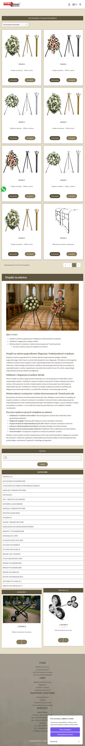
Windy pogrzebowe (12, 568)
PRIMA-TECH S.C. (42, 667)
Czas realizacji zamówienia (42, 705)
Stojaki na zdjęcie (11, 549)
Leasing (42, 700)
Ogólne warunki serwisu (42, 682)
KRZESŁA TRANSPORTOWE (14, 508)
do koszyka (13, 80)
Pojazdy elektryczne (13, 540)
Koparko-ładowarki (13, 504)
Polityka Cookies (42, 687)
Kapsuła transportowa (14, 490)
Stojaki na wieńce (11, 545)
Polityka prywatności (42, 690)
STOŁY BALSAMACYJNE (12, 558)
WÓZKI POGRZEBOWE (12, 563)
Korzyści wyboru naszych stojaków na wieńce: (30, 347)
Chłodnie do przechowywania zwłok (21, 486)
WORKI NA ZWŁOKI (11, 572)
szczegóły (30, 80)
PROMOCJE (8, 477)
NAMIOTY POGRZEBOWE (13, 531)
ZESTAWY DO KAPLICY (12, 581)
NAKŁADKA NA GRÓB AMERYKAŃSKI (18, 527)
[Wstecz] (65, 265)
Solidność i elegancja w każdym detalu (24, 341)
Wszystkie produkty (13, 586)
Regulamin (42, 685)
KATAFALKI (7, 495)
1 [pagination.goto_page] (69, 265)
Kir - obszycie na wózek (14, 499)
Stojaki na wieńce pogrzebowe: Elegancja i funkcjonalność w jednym (35, 339)
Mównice (7, 517)
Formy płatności (42, 697)
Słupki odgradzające (13, 577)
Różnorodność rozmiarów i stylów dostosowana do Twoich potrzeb (35, 344)
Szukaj (42, 464)
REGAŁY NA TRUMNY (12, 554)
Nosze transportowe (13, 522)
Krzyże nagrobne (11, 513)
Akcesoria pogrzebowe (14, 481)
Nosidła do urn (10, 536)
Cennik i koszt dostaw (42, 702)
